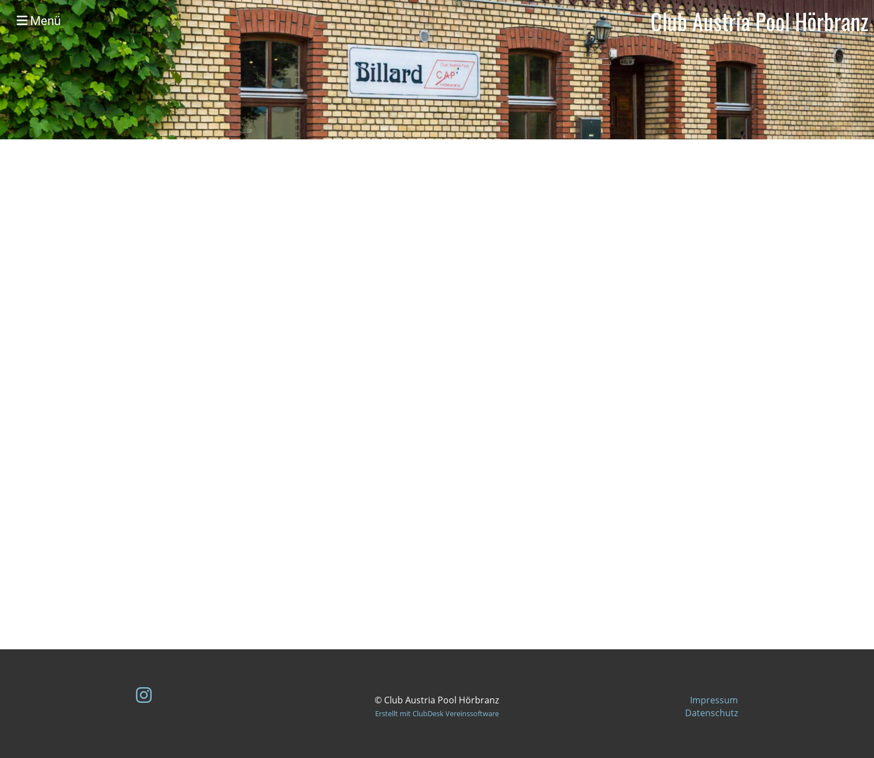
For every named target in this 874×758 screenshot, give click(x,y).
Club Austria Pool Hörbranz (759, 21)
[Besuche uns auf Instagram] (144, 695)
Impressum (714, 700)
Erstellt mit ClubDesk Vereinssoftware (437, 713)
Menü (39, 21)
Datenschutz (711, 713)
